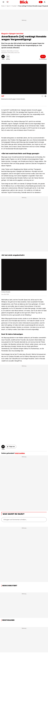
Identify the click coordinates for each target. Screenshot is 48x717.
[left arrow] (45, 96)
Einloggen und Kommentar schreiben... (15, 519)
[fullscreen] (24, 79)
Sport (8, 6)
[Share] (3, 56)
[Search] (7, 2)
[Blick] (24, 2)
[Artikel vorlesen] (8, 56)
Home (3, 6)
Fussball (14, 6)
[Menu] (3, 2)
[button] (10, 446)
